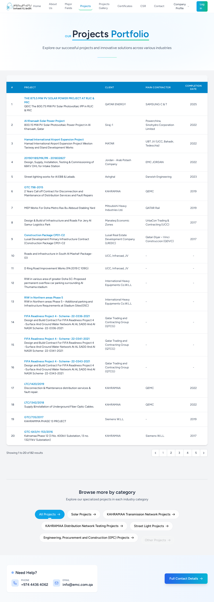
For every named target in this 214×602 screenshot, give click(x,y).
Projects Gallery (104, 6)
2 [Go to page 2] (171, 453)
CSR (143, 6)
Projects (85, 6)
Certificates (125, 6)
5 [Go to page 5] (196, 453)
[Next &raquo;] (204, 453)
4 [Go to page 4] (188, 453)
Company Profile (181, 6)
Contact (159, 6)
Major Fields (68, 6)
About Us (53, 6)
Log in (202, 6)
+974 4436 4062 (34, 584)
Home (37, 6)
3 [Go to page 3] (179, 453)
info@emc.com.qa (78, 584)
